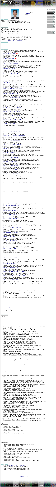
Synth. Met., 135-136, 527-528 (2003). (10, 240)
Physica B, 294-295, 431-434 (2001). (10, 288)
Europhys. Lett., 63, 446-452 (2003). (10, 263)
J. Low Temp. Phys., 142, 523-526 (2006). (11, 169)
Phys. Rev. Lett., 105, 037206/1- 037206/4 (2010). (12, 119)
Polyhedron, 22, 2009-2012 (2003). (9, 248)
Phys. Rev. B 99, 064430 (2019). (9, 53)
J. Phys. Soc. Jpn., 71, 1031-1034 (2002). (11, 279)
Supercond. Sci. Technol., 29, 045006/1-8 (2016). (12, 77)
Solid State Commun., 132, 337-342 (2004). (11, 222)
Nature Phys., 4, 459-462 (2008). (9, 152)
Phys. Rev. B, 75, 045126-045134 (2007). (11, 157)
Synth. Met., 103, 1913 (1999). (9, 311)
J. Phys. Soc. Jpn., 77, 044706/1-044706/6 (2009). (12, 144)
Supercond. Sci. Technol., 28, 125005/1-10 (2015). (12, 88)
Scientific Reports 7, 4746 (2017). (9, 68)
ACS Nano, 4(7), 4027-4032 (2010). (9, 123)
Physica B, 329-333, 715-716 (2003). (10, 253)
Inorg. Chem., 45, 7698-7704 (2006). (10, 179)
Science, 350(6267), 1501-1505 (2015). (10, 82)
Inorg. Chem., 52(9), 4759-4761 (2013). (10, 93)
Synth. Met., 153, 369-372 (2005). (9, 196)
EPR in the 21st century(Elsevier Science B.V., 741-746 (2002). (14, 275)
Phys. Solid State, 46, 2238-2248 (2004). (10, 232)
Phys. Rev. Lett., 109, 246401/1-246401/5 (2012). (12, 97)
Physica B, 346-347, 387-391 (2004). (10, 214)
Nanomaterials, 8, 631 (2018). (8, 58)
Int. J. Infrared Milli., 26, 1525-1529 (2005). (11, 205)
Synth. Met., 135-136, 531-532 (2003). (10, 236)
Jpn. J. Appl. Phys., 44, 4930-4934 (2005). (11, 201)
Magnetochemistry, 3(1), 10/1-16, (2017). (10, 73)
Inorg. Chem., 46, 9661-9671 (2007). (10, 161)
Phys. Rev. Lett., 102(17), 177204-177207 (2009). (12, 140)
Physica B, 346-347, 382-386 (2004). (10, 218)
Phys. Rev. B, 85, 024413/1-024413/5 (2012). (11, 115)
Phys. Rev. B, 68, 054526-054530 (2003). (11, 267)
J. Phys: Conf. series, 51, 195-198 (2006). (11, 183)
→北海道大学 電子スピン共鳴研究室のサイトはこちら (17, 40)
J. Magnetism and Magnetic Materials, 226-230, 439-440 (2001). (15, 298)
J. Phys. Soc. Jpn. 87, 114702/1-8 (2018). (11, 63)
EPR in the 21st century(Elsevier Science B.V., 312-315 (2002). (14, 271)
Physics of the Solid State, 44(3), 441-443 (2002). (12, 284)
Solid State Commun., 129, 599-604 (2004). (11, 210)
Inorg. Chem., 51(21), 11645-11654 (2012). (11, 102)
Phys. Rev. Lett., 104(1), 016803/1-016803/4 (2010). (12, 131)
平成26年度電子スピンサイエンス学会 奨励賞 (16, 465)
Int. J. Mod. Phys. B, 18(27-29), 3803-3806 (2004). (12, 227)
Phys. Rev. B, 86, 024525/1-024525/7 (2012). (11, 111)
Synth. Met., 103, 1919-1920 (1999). (10, 307)
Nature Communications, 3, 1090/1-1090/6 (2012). (12, 107)
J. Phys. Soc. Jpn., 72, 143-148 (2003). (10, 257)
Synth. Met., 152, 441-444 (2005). (9, 188)
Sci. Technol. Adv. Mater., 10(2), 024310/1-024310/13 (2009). (14, 135)
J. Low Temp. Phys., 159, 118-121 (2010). (11, 127)
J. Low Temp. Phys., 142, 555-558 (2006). (11, 173)
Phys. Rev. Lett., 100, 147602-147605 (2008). (11, 148)
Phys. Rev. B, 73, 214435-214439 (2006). (11, 165)
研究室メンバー (22, 476)
